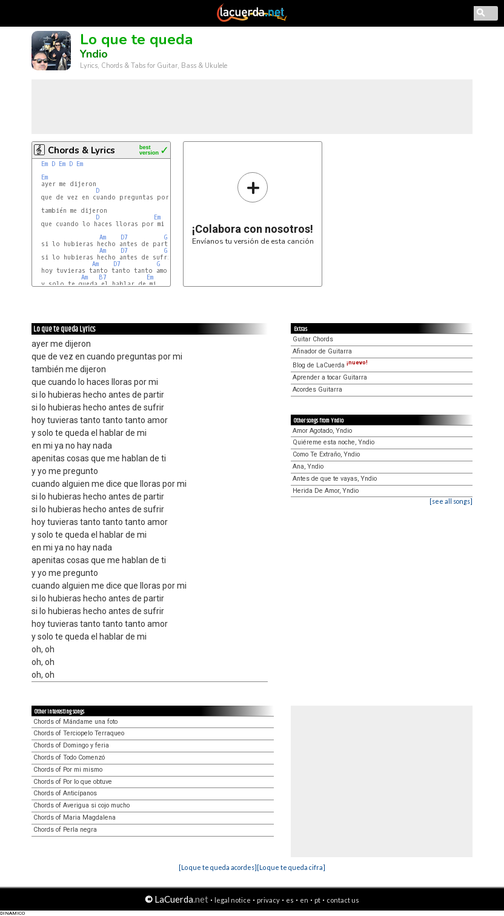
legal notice (232, 900)
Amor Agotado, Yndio (322, 431)
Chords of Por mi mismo (67, 770)
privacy (268, 900)
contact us (343, 900)
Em (44, 164)
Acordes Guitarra (317, 389)
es (290, 900)
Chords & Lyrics (81, 150)
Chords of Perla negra (65, 830)
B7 (103, 277)
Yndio (94, 54)
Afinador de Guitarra (322, 351)
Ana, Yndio (308, 466)
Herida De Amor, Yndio (326, 491)
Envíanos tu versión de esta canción (253, 208)
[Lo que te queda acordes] (218, 867)
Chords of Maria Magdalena (74, 817)
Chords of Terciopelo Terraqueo (78, 733)
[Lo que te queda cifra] (291, 867)
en (304, 900)
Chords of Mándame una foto (75, 722)
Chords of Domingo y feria (71, 745)
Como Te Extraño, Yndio (326, 454)
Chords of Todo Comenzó (69, 757)
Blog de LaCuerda (330, 365)
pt (317, 900)
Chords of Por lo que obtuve (72, 782)
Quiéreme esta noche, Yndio (333, 442)
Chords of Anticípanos (65, 793)
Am (102, 237)
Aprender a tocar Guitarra (330, 377)
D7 (124, 237)
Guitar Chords (313, 339)
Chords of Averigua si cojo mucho (81, 805)
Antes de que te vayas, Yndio (335, 479)
